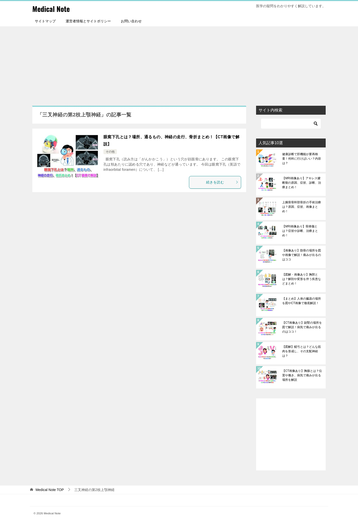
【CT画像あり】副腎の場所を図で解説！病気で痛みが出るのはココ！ (302, 327)
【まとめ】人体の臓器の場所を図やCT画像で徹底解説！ (301, 301)
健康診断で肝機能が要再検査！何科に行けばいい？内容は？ (301, 158)
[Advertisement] (179, 63)
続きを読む (222, 182)
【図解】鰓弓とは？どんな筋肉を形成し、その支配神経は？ (301, 351)
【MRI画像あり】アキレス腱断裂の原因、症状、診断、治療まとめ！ (301, 182)
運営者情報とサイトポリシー (88, 21)
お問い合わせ (131, 21)
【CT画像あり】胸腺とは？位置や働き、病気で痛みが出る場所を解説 (302, 375)
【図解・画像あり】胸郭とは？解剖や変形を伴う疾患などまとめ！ (301, 279)
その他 (110, 151)
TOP (50, 490)
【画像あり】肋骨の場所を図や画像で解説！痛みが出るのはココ (301, 255)
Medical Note (52, 8)
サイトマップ (45, 21)
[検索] (291, 124)
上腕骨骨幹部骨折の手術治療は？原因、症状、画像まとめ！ (301, 207)
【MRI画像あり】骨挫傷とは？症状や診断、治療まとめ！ (300, 231)
